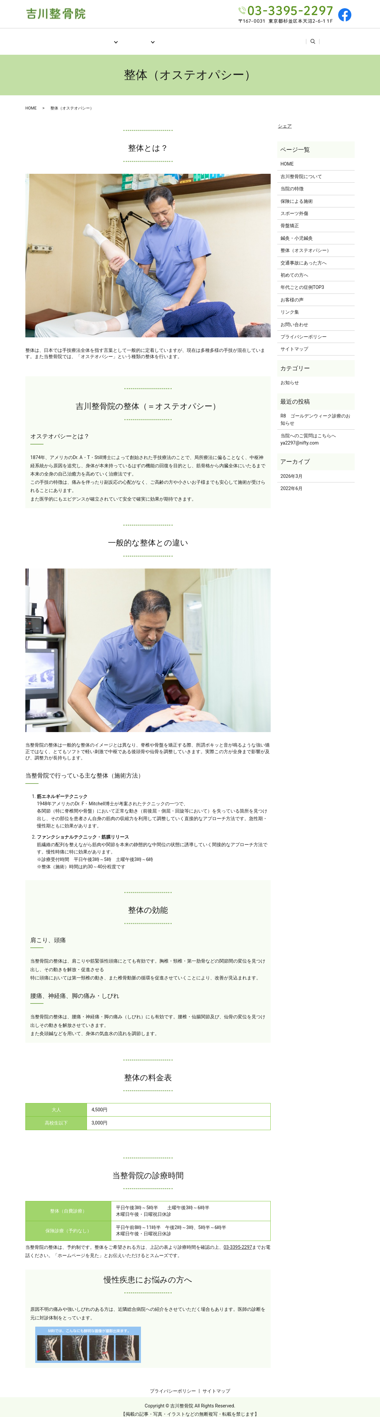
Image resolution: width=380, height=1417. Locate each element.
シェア (285, 119)
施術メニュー (133, 38)
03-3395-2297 (238, 1241)
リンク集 (308, 38)
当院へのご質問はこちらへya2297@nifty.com (308, 433)
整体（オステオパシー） (306, 244)
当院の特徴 (292, 182)
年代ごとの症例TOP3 (227, 38)
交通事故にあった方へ (304, 256)
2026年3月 (292, 470)
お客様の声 (273, 38)
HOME (55, 38)
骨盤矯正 (290, 219)
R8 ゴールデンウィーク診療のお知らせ (316, 413)
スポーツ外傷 (294, 207)
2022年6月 (292, 482)
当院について (89, 38)
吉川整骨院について (301, 170)
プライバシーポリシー (304, 330)
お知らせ (290, 376)
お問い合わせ (294, 318)
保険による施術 (297, 195)
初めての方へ (177, 38)
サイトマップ (294, 342)
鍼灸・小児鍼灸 (297, 231)
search (334, 38)
